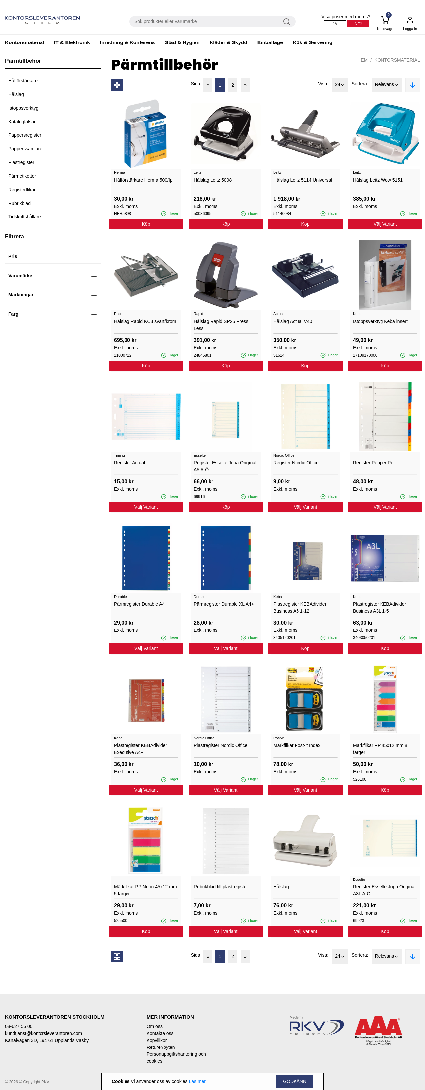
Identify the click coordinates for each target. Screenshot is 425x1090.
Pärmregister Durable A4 (139, 604)
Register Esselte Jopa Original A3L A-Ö (384, 890)
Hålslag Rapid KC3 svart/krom (145, 321)
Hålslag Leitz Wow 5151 (378, 180)
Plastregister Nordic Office (220, 745)
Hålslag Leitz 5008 (213, 180)
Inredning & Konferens (127, 42)
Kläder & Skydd (228, 42)
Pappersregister (24, 135)
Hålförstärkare (23, 80)
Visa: (323, 83)
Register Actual (129, 462)
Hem (362, 60)
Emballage (270, 42)
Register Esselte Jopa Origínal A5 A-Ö (225, 466)
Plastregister (21, 162)
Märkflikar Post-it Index (296, 745)
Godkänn (294, 1081)
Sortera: (360, 83)
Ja (335, 24)
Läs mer (197, 1081)
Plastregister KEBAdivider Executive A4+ (140, 749)
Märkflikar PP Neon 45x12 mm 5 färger (145, 890)
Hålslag (16, 94)
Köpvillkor (157, 1040)
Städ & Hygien (182, 42)
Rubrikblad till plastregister (221, 886)
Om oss (155, 1026)
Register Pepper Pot (374, 462)
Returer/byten (161, 1047)
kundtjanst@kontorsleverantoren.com (43, 1033)
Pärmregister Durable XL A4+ (224, 604)
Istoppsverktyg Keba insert (380, 321)
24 (340, 85)
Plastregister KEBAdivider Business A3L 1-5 (379, 607)
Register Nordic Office (296, 462)
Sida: (196, 83)
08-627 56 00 (19, 1026)
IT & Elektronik (72, 42)
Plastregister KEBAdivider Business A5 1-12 (299, 607)
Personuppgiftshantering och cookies (176, 1057)
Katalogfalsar (22, 121)
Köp (146, 224)
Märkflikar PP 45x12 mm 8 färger (380, 749)
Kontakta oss (160, 1033)
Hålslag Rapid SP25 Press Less (221, 325)
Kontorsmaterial (24, 42)
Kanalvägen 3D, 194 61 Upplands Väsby (47, 1040)
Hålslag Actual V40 (292, 321)
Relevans (387, 85)
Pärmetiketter (22, 176)
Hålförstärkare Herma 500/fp (143, 180)
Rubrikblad (19, 203)
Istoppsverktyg (23, 108)
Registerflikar (22, 189)
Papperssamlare (25, 148)
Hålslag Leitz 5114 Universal (302, 180)
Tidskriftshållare (24, 216)
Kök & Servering (313, 42)
